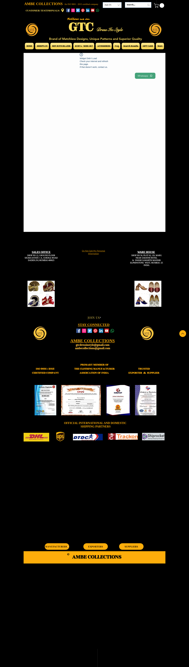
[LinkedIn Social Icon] (88, 10)
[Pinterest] (83, 10)
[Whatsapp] (97, 10)
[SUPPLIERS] (131, 546)
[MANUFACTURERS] (57, 546)
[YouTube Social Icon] (92, 10)
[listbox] (112, 5)
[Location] (62, 10)
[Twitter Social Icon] (78, 10)
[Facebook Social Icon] (68, 10)
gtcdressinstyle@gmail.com (92, 344)
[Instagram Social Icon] (73, 10)
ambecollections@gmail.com (92, 348)
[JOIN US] (94, 317)
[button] (112, 5)
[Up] (182, 333)
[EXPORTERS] (95, 546)
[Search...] (134, 5)
